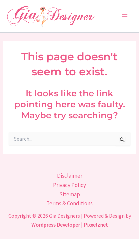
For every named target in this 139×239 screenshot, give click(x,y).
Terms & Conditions (69, 203)
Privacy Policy (69, 185)
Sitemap (69, 194)
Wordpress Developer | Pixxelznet (69, 224)
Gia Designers (64, 215)
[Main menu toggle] (125, 16)
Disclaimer (69, 175)
